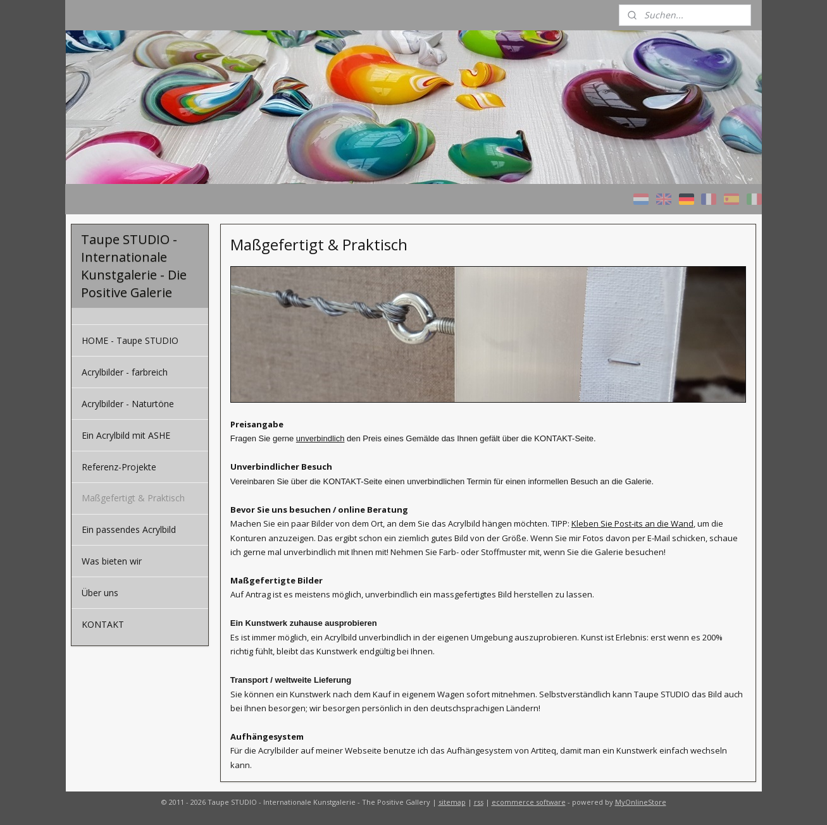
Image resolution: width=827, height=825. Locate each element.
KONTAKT (103, 624)
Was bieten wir (112, 561)
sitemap (452, 802)
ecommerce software (529, 802)
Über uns (100, 593)
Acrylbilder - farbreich (125, 372)
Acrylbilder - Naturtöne (128, 404)
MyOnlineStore (640, 802)
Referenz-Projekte (119, 467)
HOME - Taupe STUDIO (130, 340)
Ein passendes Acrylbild (129, 529)
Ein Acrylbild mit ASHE (126, 435)
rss (478, 802)
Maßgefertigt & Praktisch (133, 498)
